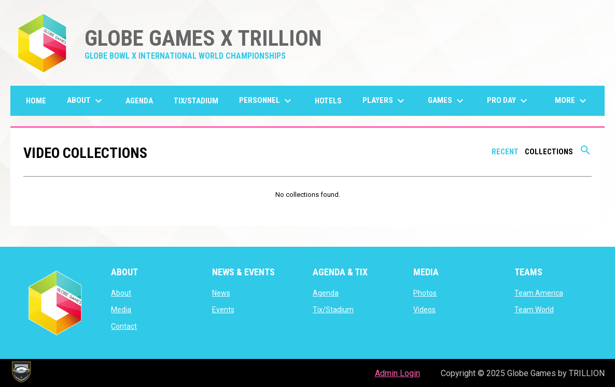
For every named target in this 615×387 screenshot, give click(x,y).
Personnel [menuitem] (266, 101)
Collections (549, 151)
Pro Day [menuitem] (508, 101)
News (221, 293)
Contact (124, 326)
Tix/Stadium (333, 309)
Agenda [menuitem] (139, 100)
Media (121, 309)
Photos (425, 293)
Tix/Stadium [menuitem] (196, 100)
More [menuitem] (572, 101)
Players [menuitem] (384, 101)
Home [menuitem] (36, 100)
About (121, 293)
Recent (505, 151)
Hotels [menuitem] (328, 100)
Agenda (326, 293)
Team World (534, 309)
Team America (538, 293)
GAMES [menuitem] (447, 101)
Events (223, 309)
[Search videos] (585, 153)
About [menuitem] (86, 101)
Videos (424, 309)
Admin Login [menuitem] (397, 373)
